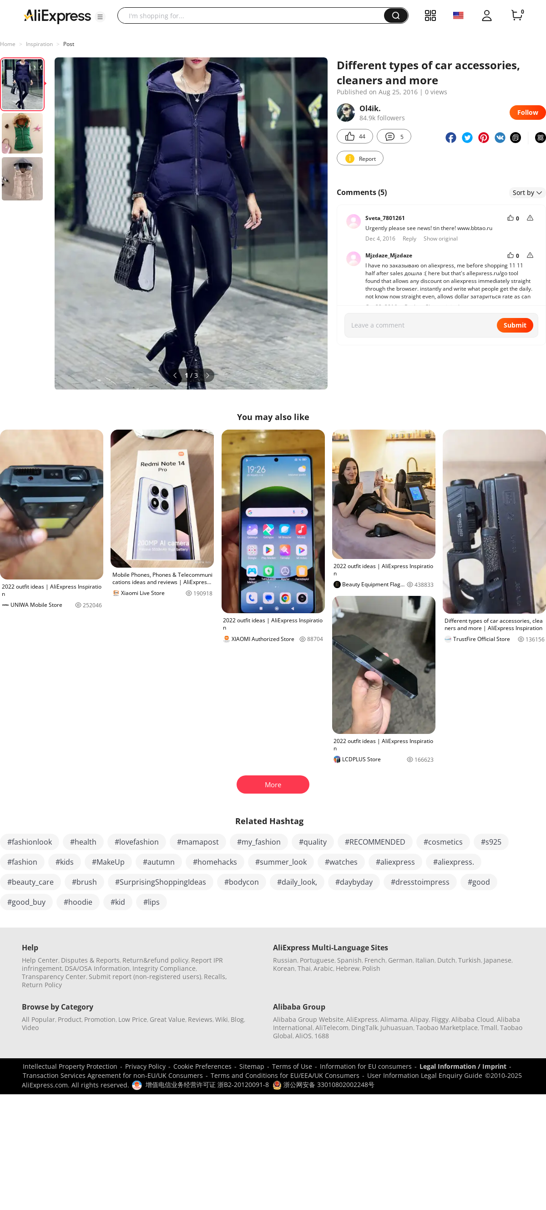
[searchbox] (254, 15)
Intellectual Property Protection (70, 1066)
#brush (84, 882)
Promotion (100, 1019)
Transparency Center (54, 976)
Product (69, 1019)
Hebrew (347, 968)
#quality (313, 842)
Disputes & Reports (90, 960)
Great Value (167, 1019)
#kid (118, 902)
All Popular (38, 1019)
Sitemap (251, 1066)
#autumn (159, 862)
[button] (100, 16)
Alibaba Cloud (472, 1019)
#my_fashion (259, 842)
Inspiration (39, 44)
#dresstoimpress (420, 882)
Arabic (323, 968)
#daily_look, (297, 882)
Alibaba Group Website (308, 1019)
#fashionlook (29, 842)
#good (479, 882)
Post (68, 44)
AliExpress (362, 1019)
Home (7, 44)
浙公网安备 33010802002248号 (323, 1084)
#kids (65, 862)
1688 (321, 1035)
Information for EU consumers (366, 1066)
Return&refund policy (155, 960)
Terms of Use (292, 1066)
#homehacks (215, 862)
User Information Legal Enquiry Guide (424, 1075)
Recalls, (215, 976)
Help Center (40, 960)
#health (83, 842)
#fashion (22, 862)
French (374, 960)
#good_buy (26, 902)
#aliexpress (395, 862)
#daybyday (354, 882)
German (400, 960)
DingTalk (364, 1027)
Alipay (419, 1019)
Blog (237, 1019)
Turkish (469, 960)
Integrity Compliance (164, 968)
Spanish (349, 960)
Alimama (393, 1019)
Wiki (221, 1019)
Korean (284, 968)
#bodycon (241, 882)
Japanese (497, 960)
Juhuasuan (396, 1027)
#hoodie (78, 902)
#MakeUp (108, 862)
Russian (285, 960)
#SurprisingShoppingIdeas (160, 882)
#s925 (491, 842)
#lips (151, 902)
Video (30, 1027)
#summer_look (281, 862)
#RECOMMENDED (375, 842)
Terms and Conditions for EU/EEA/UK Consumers (285, 1075)
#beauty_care (30, 882)
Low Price (132, 1019)
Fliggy (440, 1019)
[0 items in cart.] (517, 15)
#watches (341, 862)
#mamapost (198, 842)
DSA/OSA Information (97, 968)
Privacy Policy (145, 1066)
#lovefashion (137, 842)
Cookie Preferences (202, 1066)
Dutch (446, 960)
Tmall (488, 1027)
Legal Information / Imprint (463, 1066)
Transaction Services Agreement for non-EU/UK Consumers (113, 1075)
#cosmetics (443, 842)
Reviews (200, 1019)
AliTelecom (332, 1027)
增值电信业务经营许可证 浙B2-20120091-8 (207, 1084)
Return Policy (42, 984)
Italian (425, 960)
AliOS (303, 1035)
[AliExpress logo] (57, 16)
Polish (371, 968)
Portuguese (317, 960)
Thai (304, 968)
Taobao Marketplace (447, 1027)
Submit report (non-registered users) (145, 976)
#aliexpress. (453, 862)
